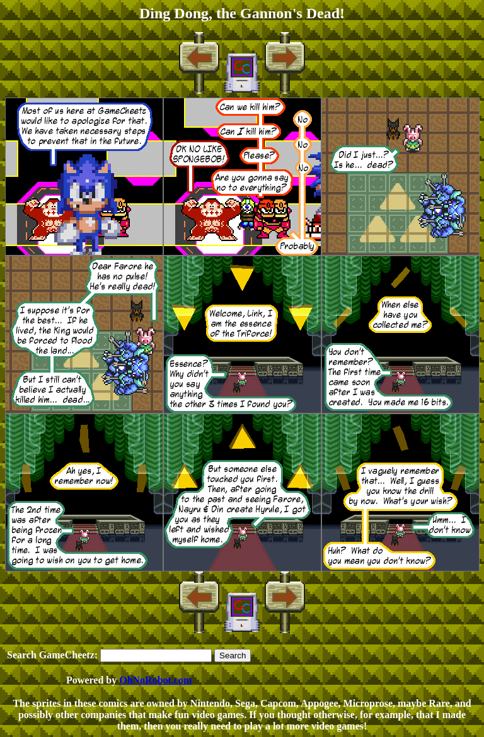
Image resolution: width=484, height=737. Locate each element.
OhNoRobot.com (155, 680)
